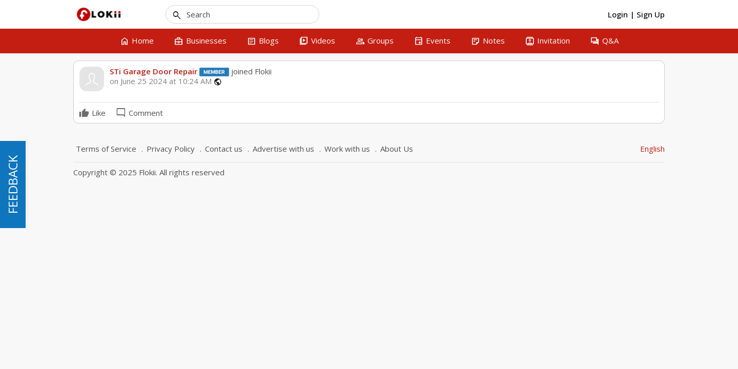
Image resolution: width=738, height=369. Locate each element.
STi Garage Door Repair (153, 71)
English (652, 149)
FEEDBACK (12, 184)
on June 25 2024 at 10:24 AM (161, 81)
